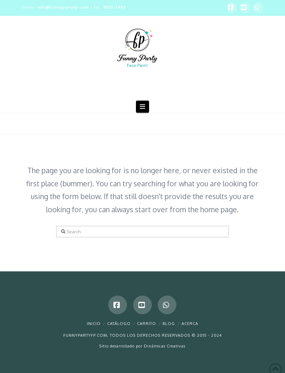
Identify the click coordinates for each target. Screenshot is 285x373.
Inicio (94, 323)
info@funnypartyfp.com (63, 7)
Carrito (146, 323)
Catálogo (119, 323)
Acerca (190, 323)
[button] (142, 107)
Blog (169, 323)
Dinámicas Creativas (164, 346)
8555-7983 (114, 7)
